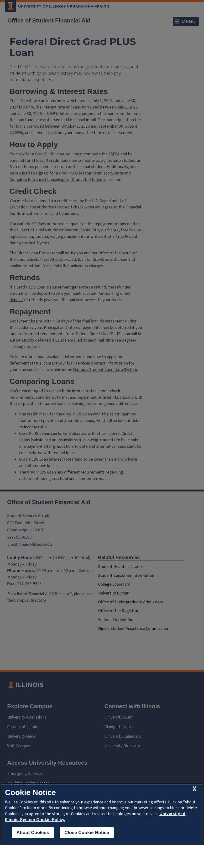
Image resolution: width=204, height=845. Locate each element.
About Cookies (32, 832)
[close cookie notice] (194, 789)
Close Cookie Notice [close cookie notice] (86, 832)
